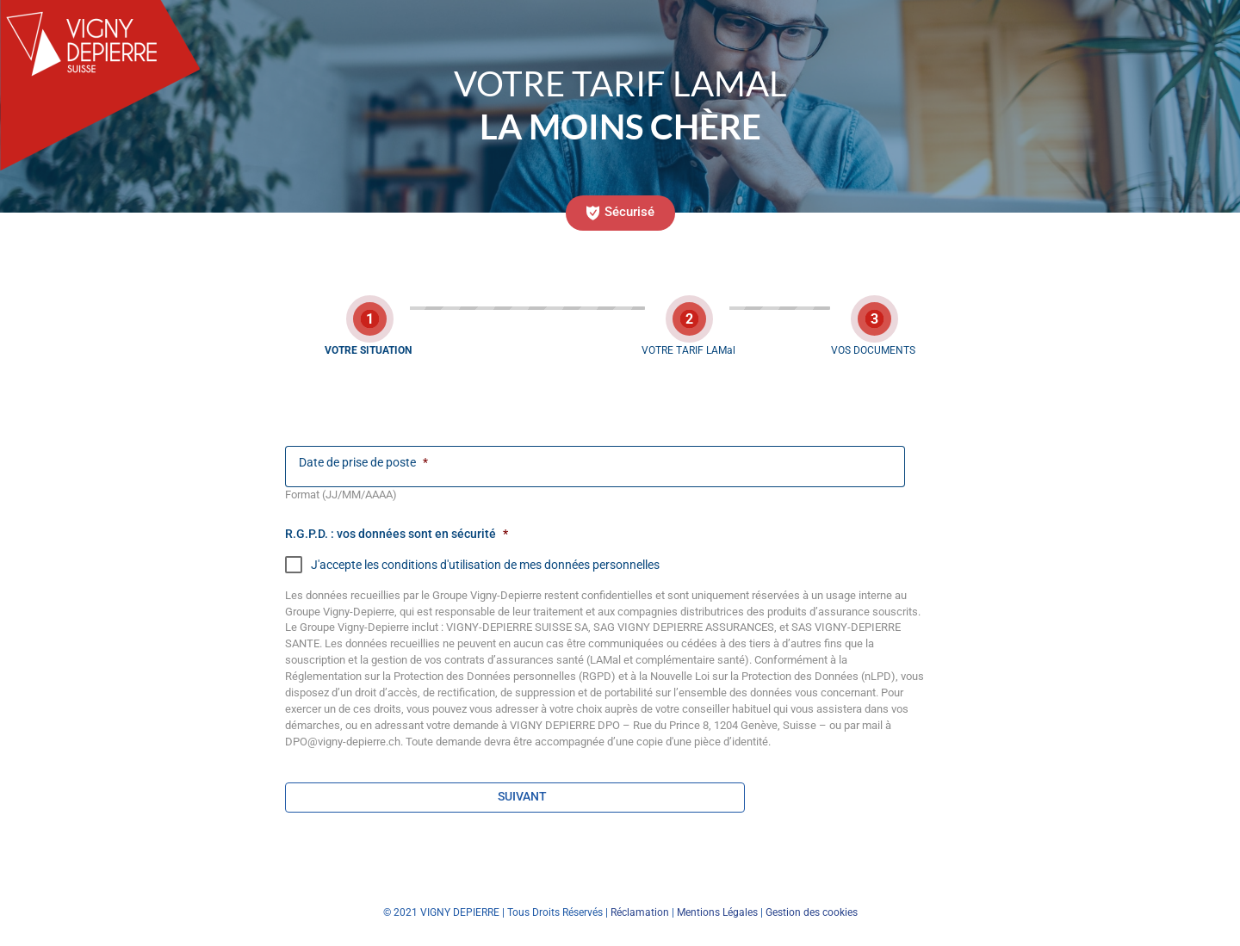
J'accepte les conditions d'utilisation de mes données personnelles (472, 564)
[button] (620, 213)
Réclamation (640, 912)
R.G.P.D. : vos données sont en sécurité (396, 534)
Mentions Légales (717, 912)
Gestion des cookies (812, 912)
